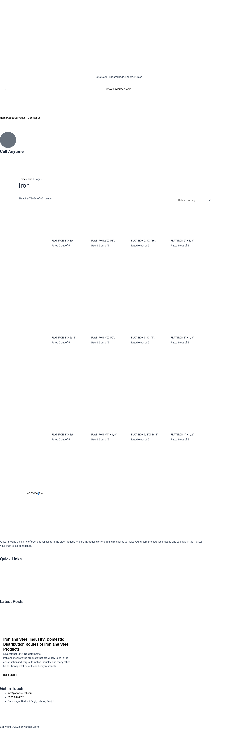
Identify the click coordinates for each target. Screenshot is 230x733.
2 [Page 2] (31, 494)
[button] (22, 118)
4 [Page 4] (34, 494)
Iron (30, 179)
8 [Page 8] (40, 494)
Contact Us (34, 118)
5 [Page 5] (35, 494)
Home (3, 118)
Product (21, 118)
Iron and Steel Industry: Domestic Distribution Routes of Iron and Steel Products (37, 644)
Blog (4, 592)
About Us (12, 118)
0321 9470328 (8, 156)
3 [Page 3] (32, 494)
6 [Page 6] (37, 494)
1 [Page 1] (29, 494)
